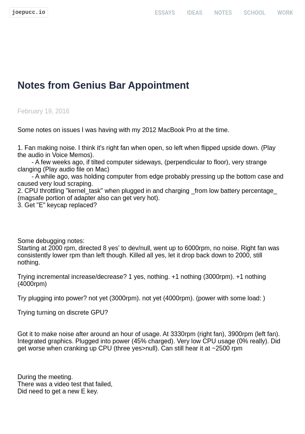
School (254, 13)
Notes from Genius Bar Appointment (103, 85)
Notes (223, 13)
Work (285, 13)
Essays (165, 13)
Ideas (195, 13)
